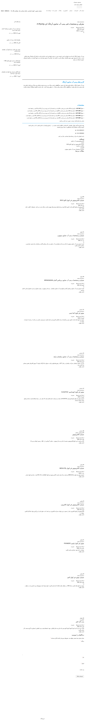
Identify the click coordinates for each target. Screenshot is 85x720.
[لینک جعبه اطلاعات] (42, 6)
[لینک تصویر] (79, 682)
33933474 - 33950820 (78, 698)
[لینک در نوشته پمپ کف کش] (42, 358)
